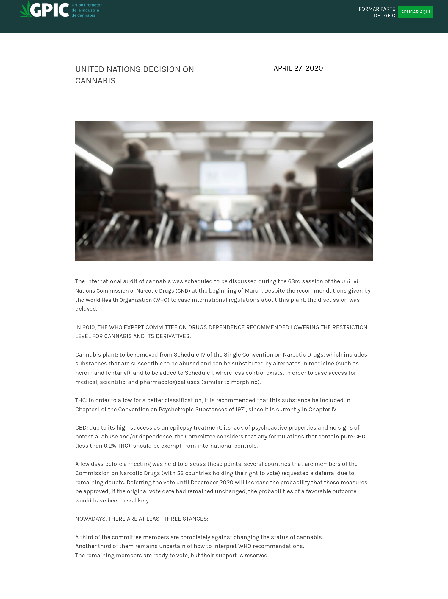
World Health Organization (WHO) (128, 300)
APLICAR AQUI (415, 12)
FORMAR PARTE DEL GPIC (377, 12)
